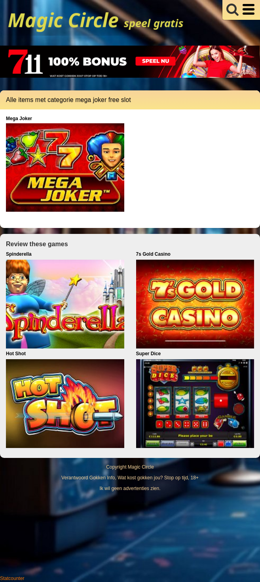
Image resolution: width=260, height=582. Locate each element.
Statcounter (12, 578)
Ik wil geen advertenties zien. (129, 488)
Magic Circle (141, 467)
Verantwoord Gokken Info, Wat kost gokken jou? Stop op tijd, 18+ (130, 478)
